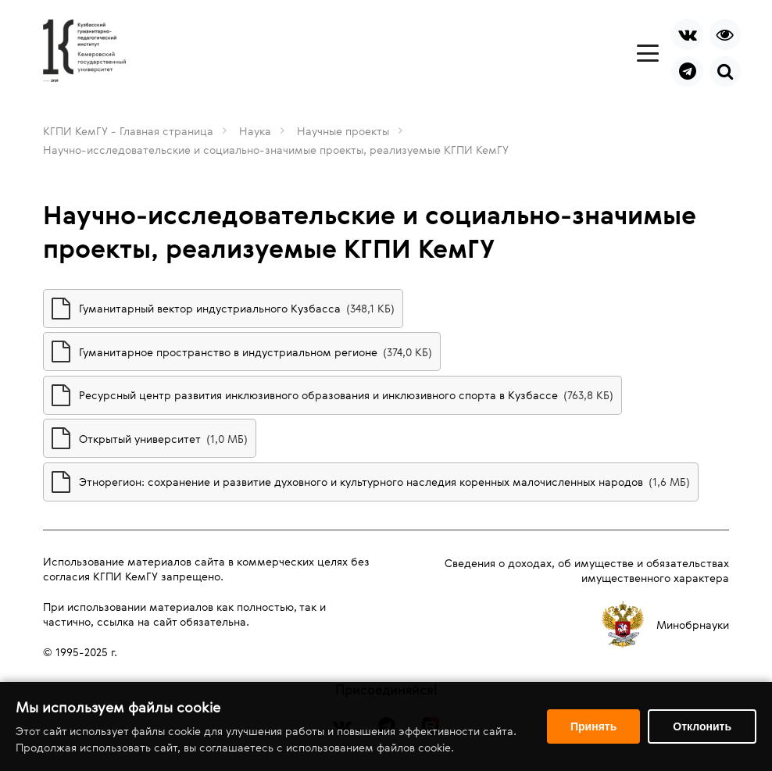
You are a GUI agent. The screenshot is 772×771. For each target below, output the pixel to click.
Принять (593, 726)
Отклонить (702, 726)
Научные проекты (343, 130)
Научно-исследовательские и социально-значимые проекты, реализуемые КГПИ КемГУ (276, 149)
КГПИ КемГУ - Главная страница (128, 130)
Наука (255, 130)
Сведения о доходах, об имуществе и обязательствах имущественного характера (587, 570)
